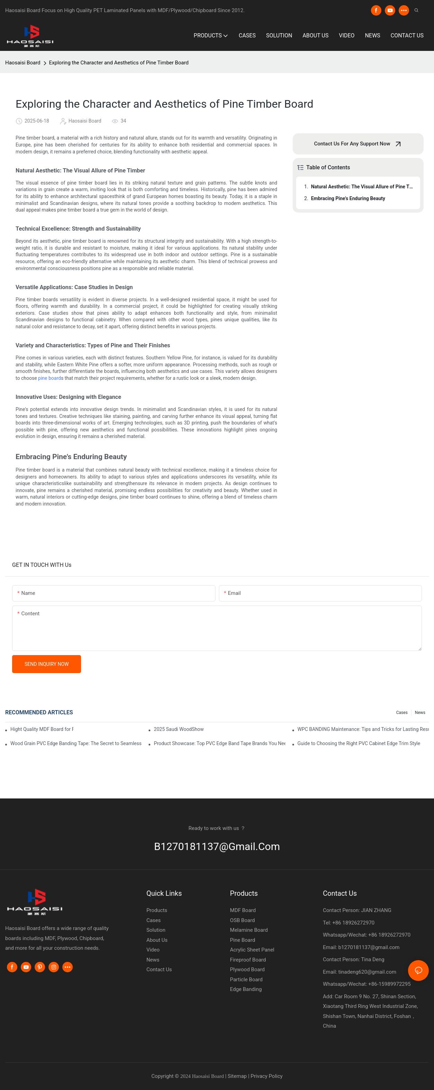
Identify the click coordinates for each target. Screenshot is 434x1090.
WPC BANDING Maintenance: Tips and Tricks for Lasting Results (363, 729)
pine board (49, 378)
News (420, 712)
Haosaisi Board (23, 63)
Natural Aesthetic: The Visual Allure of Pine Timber (362, 186)
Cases (402, 712)
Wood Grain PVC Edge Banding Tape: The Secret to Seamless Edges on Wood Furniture (76, 743)
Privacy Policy (267, 1076)
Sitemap (238, 1076)
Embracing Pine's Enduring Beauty (348, 198)
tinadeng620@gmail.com (367, 972)
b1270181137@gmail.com (217, 846)
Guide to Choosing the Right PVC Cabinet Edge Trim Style (359, 743)
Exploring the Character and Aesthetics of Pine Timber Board (119, 63)
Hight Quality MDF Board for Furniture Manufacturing (41, 729)
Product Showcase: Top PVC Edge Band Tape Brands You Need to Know (219, 743)
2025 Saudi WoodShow (179, 729)
